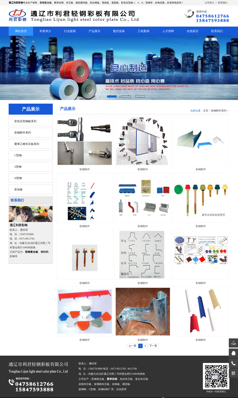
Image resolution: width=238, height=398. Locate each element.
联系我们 (223, 2)
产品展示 (94, 31)
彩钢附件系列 (22, 132)
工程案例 (143, 31)
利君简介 (45, 31)
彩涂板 (18, 189)
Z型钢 (18, 166)
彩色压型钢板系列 (25, 121)
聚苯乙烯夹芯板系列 (26, 144)
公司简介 (209, 2)
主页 (205, 110)
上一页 (132, 345)
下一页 (153, 345)
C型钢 (18, 155)
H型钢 (18, 178)
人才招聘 (168, 31)
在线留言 (192, 31)
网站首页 (21, 31)
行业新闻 (70, 31)
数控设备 (119, 31)
